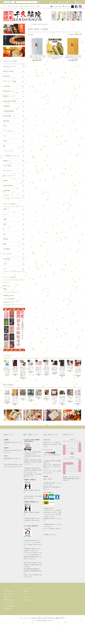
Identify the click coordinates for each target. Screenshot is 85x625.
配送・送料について (9, 594)
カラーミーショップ (25, 618)
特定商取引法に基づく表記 (10, 600)
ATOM (8, 608)
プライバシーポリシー (9, 602)
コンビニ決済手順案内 (8, 299)
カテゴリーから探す (13, 6)
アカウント (53, 2)
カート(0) (77, 2)
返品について (7, 597)
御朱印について (7, 285)
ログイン (69, 2)
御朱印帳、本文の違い (8, 295)
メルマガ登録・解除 (55, 6)
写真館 (5, 289)
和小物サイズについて (8, 302)
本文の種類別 (34, 24)
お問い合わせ (66, 6)
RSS (5, 608)
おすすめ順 (70, 34)
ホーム (5, 6)
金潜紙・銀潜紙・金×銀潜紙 (43, 24)
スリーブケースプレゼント (10, 292)
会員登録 (61, 2)
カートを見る (27, 597)
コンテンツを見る (35, 6)
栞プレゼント (6, 282)
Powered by (42, 620)
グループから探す (24, 6)
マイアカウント (27, 588)
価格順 (76, 34)
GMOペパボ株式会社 (49, 618)
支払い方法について (9, 591)
